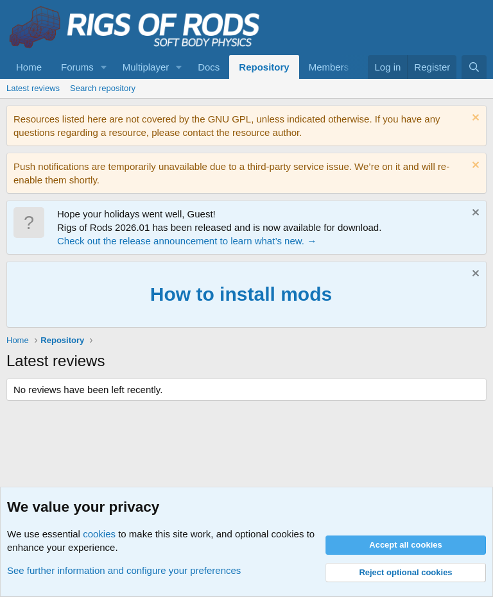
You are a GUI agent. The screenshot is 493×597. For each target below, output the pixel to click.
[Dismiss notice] (474, 119)
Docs (209, 67)
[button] (104, 67)
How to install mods (241, 294)
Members (329, 67)
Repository (264, 67)
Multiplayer (146, 67)
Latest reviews (33, 88)
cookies (99, 533)
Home (29, 67)
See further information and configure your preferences (124, 570)
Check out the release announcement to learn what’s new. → (186, 240)
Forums (77, 67)
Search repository (102, 88)
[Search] (474, 67)
